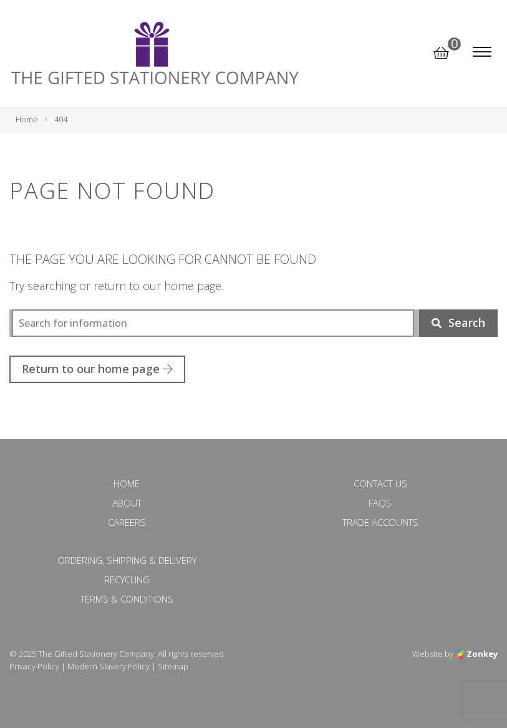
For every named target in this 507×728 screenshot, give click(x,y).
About (127, 503)
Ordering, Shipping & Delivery (126, 560)
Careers (127, 522)
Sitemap (173, 666)
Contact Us (380, 483)
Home (126, 483)
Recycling (127, 579)
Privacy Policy (34, 666)
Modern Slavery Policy (108, 666)
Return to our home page (97, 368)
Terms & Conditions (126, 599)
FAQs (380, 503)
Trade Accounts (380, 522)
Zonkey (476, 653)
